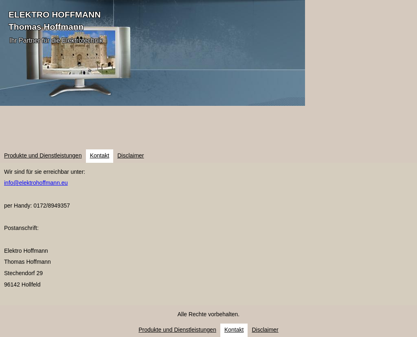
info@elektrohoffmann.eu (36, 182)
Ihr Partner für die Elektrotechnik (56, 40)
